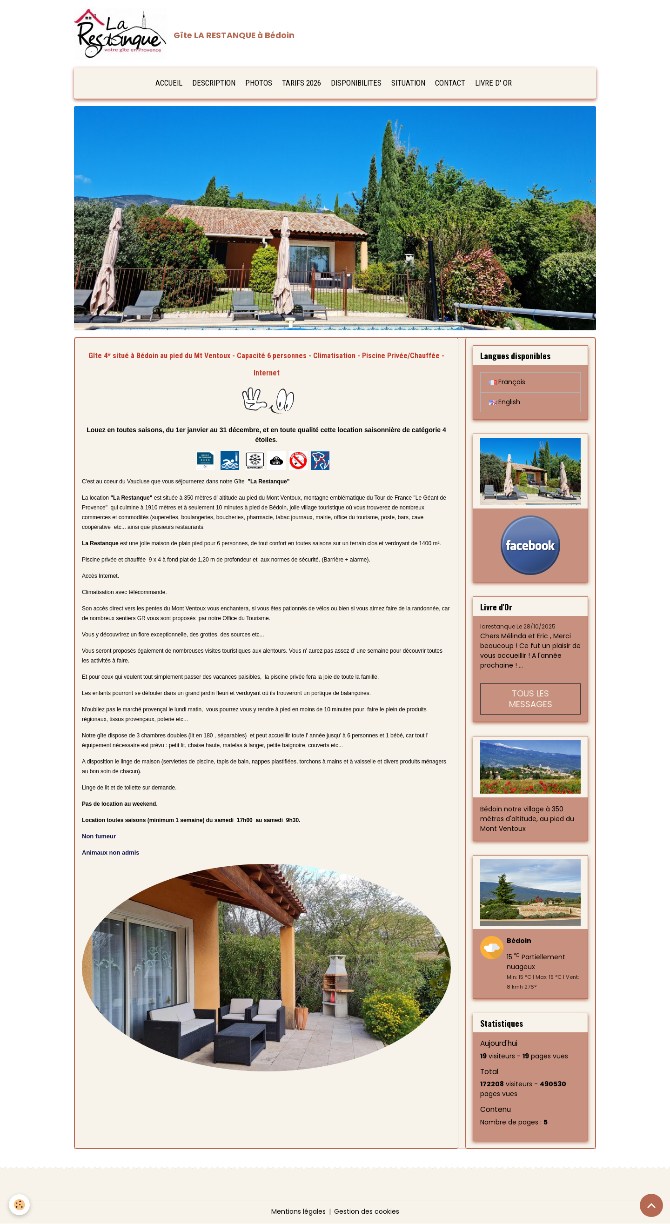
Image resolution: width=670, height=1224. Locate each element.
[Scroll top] (651, 1205)
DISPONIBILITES (356, 83)
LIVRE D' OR (493, 83)
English (504, 402)
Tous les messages (530, 699)
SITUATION (408, 83)
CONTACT (450, 83)
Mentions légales (298, 1212)
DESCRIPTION (213, 83)
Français (507, 382)
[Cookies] (19, 1204)
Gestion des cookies (366, 1212)
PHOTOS (258, 83)
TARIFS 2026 (301, 83)
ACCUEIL (168, 83)
